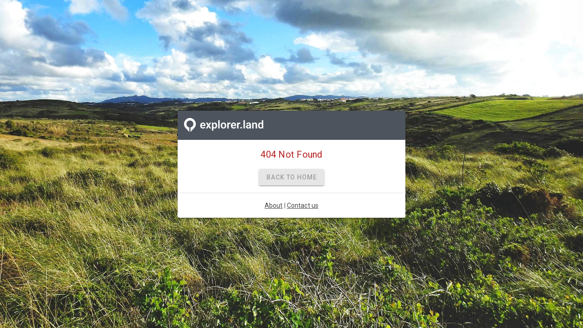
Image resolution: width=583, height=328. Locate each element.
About (274, 205)
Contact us (302, 205)
